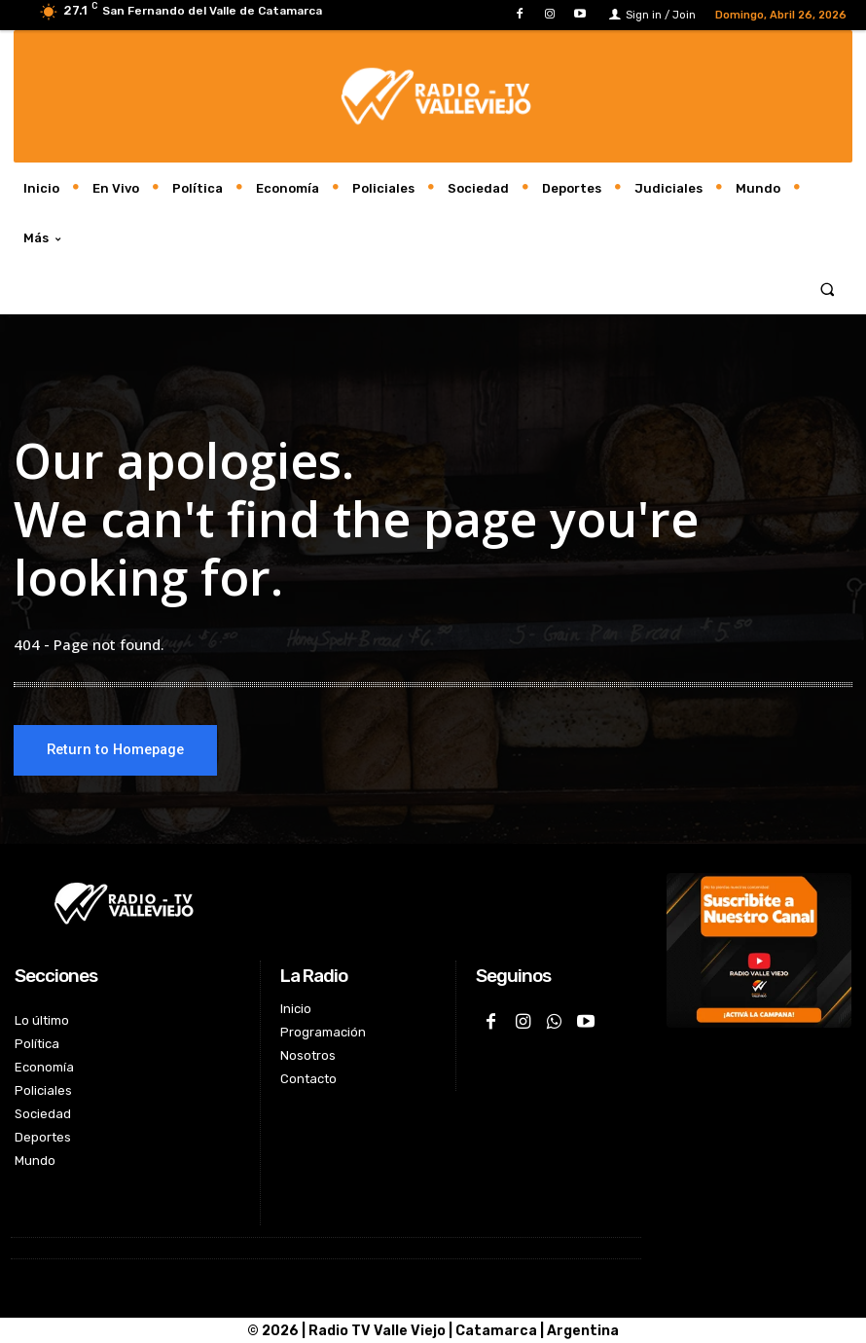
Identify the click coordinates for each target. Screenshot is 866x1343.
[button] (827, 288)
